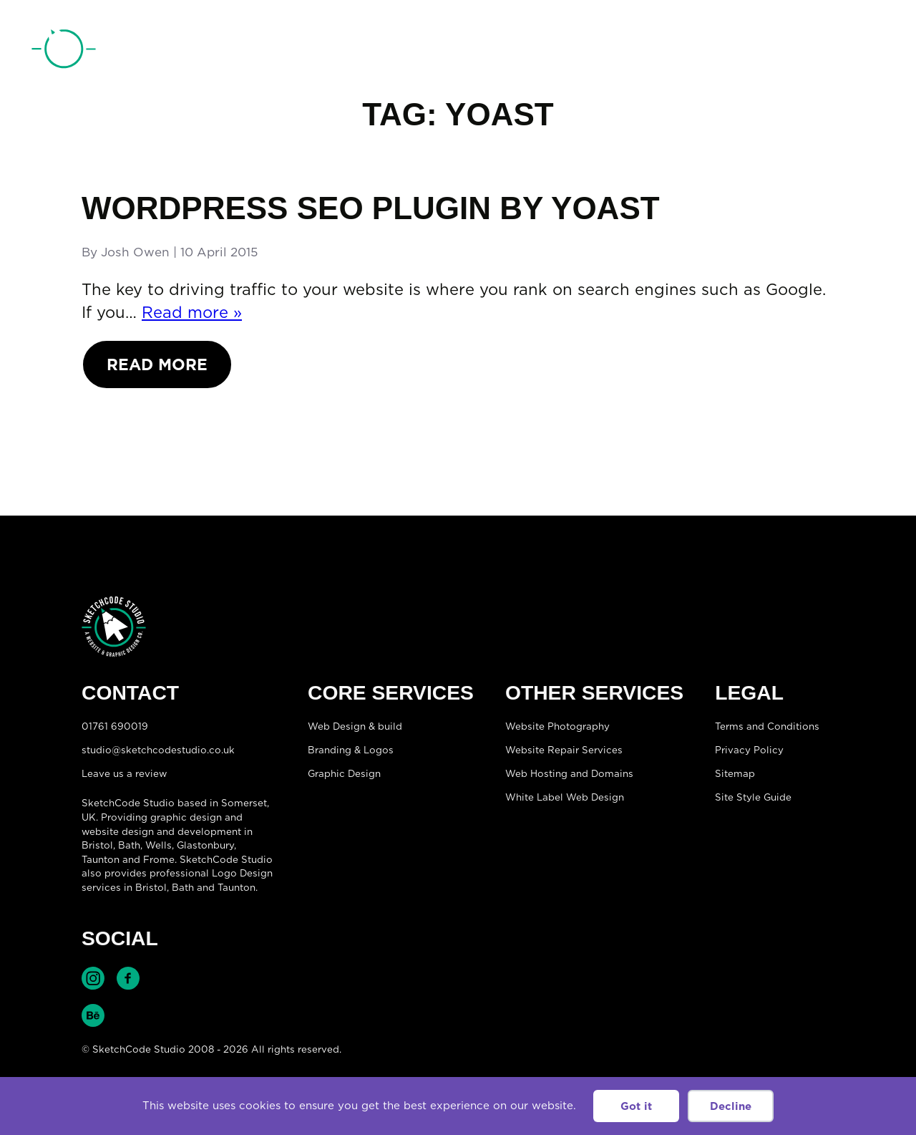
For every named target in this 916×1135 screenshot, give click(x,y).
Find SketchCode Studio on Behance (93, 1015)
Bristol (151, 887)
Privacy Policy (749, 749)
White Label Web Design (564, 797)
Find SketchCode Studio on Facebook (128, 978)
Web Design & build (355, 726)
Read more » (192, 312)
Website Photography (557, 726)
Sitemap (735, 773)
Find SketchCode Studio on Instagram (93, 978)
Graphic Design (344, 773)
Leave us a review (124, 773)
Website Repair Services (564, 749)
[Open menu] (870, 51)
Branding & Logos (351, 749)
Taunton (101, 859)
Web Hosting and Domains (569, 773)
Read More (157, 364)
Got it (636, 1106)
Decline (730, 1106)
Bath (129, 845)
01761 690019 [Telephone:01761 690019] (803, 52)
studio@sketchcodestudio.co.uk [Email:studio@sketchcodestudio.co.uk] (158, 749)
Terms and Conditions (767, 726)
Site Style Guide (753, 797)
